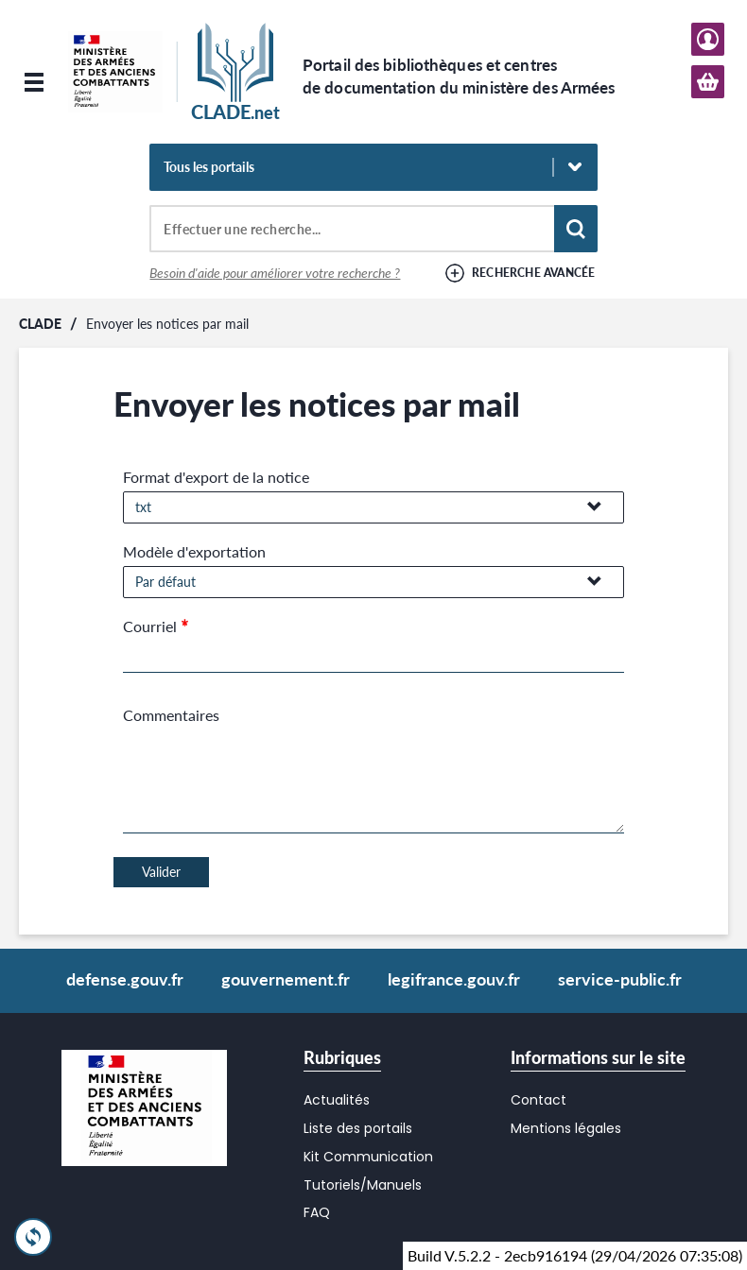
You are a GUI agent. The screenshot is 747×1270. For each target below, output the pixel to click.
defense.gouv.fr (124, 979)
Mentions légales (566, 1128)
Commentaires (171, 715)
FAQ (317, 1212)
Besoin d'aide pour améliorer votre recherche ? (274, 273)
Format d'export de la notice (216, 477)
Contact (538, 1099)
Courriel (150, 626)
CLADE (40, 324)
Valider (161, 872)
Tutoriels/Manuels (363, 1185)
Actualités (337, 1099)
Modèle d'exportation (194, 551)
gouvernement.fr (285, 979)
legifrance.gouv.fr (454, 979)
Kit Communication (368, 1156)
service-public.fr (620, 979)
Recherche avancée (534, 273)
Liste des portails (358, 1128)
